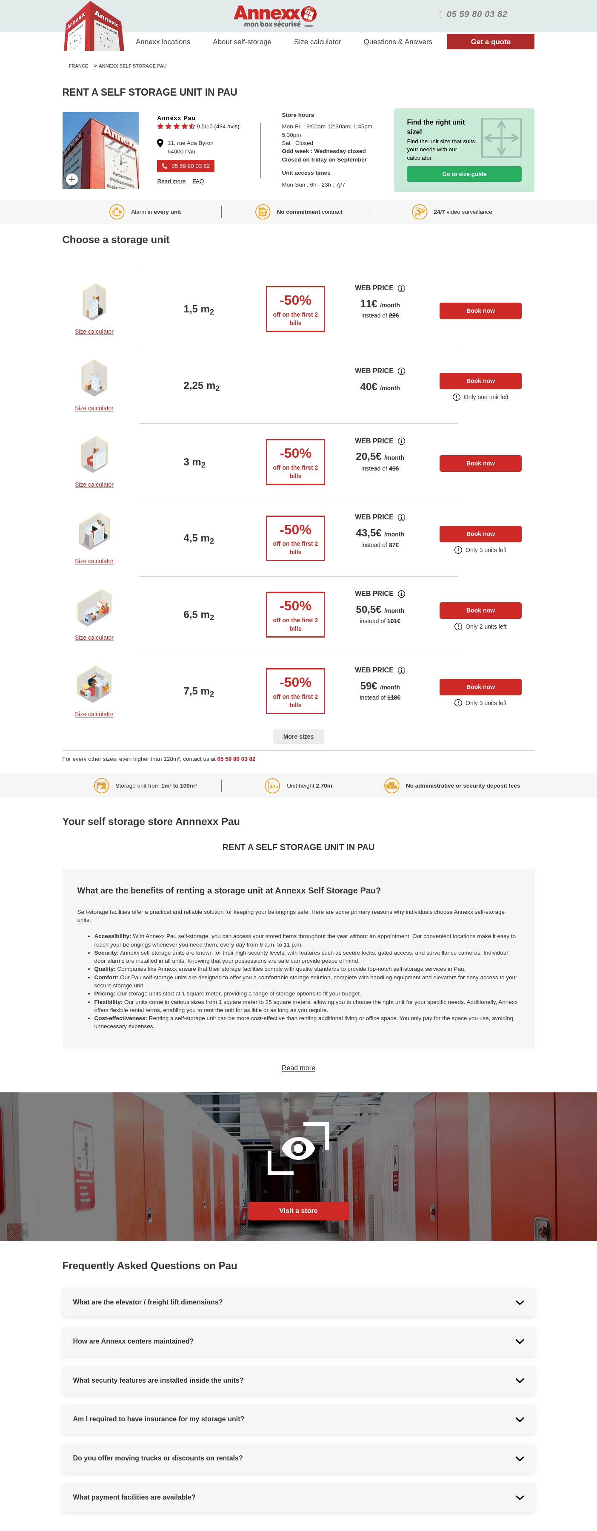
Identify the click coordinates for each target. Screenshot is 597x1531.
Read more (298, 1068)
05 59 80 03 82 (236, 759)
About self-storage (242, 41)
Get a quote (491, 42)
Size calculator (317, 41)
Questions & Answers (398, 41)
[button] (198, 126)
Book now (480, 310)
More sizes (298, 736)
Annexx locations (163, 41)
